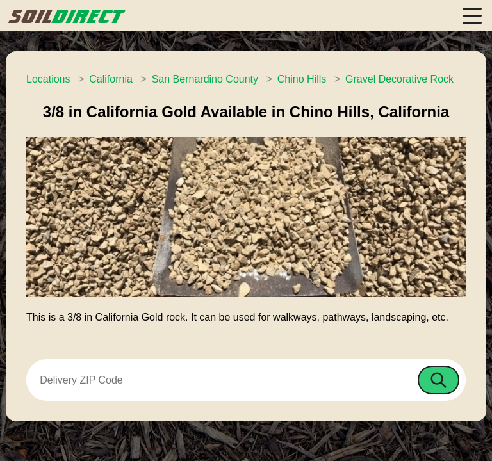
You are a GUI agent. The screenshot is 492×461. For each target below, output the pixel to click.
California (111, 79)
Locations (48, 79)
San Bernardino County (205, 79)
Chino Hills (301, 79)
